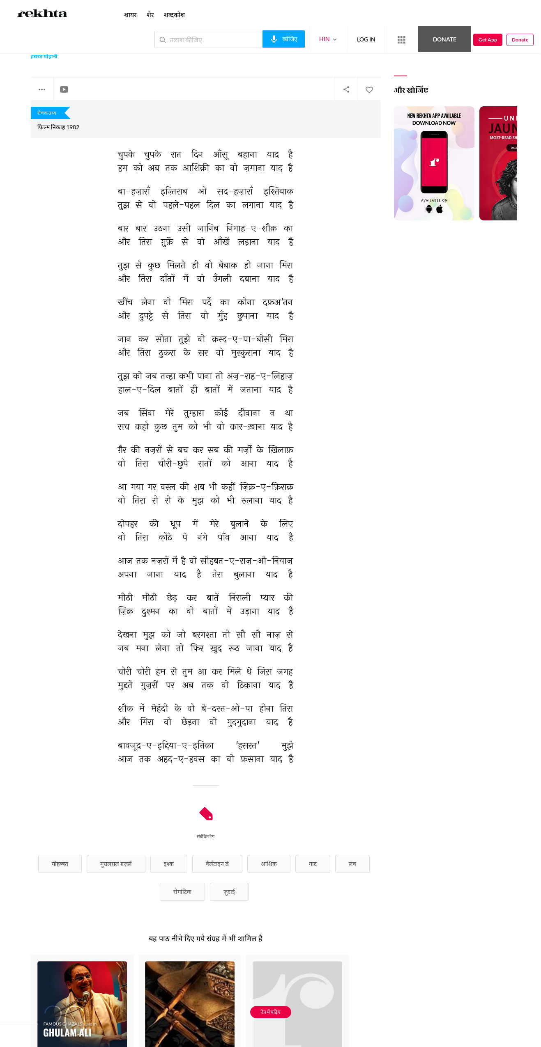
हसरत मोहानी (44, 57)
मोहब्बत (60, 863)
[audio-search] (283, 39)
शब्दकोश (174, 14)
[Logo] (42, 15)
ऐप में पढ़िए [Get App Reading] (270, 1012)
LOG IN (366, 39)
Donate (444, 39)
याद (313, 863)
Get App (488, 40)
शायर (130, 14)
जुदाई (229, 891)
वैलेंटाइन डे (217, 863)
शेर (150, 14)
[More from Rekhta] (401, 40)
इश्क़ (169, 863)
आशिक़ (269, 863)
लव (352, 863)
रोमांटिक (182, 891)
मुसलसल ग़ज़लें (116, 863)
